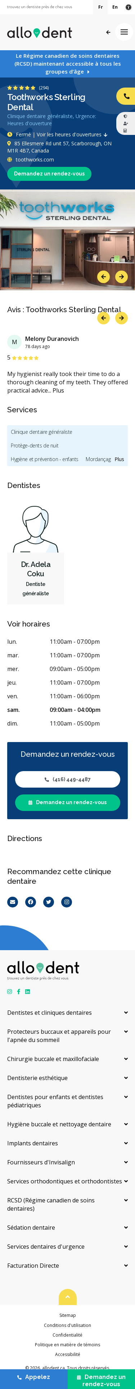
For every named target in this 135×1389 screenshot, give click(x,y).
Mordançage (99, 459)
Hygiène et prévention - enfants (44, 459)
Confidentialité (67, 1335)
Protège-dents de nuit (34, 445)
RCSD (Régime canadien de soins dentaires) (51, 1204)
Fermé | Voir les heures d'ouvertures (59, 134)
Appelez (33, 1377)
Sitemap (67, 1315)
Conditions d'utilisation (67, 1325)
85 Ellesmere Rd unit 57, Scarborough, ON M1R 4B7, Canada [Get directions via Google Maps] (59, 147)
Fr (100, 7)
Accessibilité (67, 1354)
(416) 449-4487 (68, 779)
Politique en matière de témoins (67, 1345)
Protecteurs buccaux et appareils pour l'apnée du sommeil (59, 1036)
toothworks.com (30, 159)
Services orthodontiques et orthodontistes (64, 1181)
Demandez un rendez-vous (49, 174)
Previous (103, 277)
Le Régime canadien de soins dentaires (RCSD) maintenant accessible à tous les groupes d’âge (67, 63)
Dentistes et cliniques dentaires (49, 1013)
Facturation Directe (33, 1266)
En (115, 7)
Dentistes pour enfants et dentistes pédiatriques (55, 1101)
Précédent (108, 32)
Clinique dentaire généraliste (41, 431)
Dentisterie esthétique (37, 1078)
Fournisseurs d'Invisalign (41, 1162)
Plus (58, 390)
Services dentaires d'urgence (46, 1246)
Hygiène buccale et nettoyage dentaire (59, 1124)
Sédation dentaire (31, 1227)
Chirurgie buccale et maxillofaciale (53, 1059)
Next (121, 277)
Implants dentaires (32, 1143)
